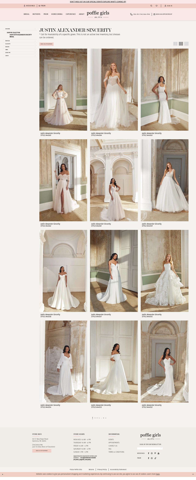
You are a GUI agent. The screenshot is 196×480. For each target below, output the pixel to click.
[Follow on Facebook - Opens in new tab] (148, 461)
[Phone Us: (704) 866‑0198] (140, 14)
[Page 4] (99, 419)
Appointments (114, 445)
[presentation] (63, 92)
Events (111, 441)
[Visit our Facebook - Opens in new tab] (148, 456)
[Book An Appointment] (163, 14)
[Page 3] (96, 419)
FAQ (110, 451)
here (158, 477)
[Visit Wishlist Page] (156, 6)
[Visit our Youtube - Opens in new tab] (158, 456)
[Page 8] (105, 419)
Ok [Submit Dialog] (192, 477)
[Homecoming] (42, 6)
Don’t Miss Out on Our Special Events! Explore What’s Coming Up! (98, 2)
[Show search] (151, 6)
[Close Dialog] (3, 478)
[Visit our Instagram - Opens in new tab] (152, 456)
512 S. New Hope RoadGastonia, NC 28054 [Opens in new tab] (40, 442)
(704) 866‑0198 (37, 447)
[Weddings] (29, 6)
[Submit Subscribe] (160, 451)
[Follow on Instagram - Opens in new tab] (152, 461)
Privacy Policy (102, 473)
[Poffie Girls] (98, 14)
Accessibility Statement (118, 473)
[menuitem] (29, 6)
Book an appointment (47, 454)
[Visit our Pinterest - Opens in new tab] (155, 456)
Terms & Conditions (116, 454)
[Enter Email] (150, 451)
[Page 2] (93, 419)
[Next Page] (108, 419)
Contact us (113, 448)
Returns (91, 473)
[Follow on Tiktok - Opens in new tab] (155, 461)
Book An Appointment (50, 45)
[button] (168, 6)
